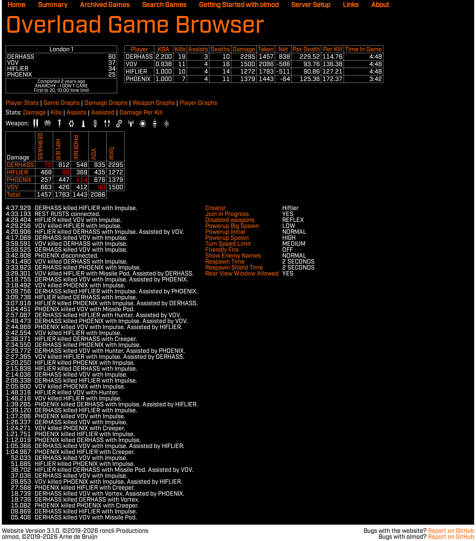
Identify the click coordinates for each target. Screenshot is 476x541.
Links (350, 5)
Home (16, 5)
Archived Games (104, 5)
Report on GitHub (451, 531)
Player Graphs (198, 103)
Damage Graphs (106, 103)
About (380, 5)
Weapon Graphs (153, 103)
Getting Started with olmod (239, 5)
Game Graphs (62, 103)
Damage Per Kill (141, 113)
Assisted (103, 113)
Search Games (164, 5)
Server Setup (310, 5)
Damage (34, 113)
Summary (52, 5)
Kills (56, 113)
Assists (76, 113)
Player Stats (22, 103)
